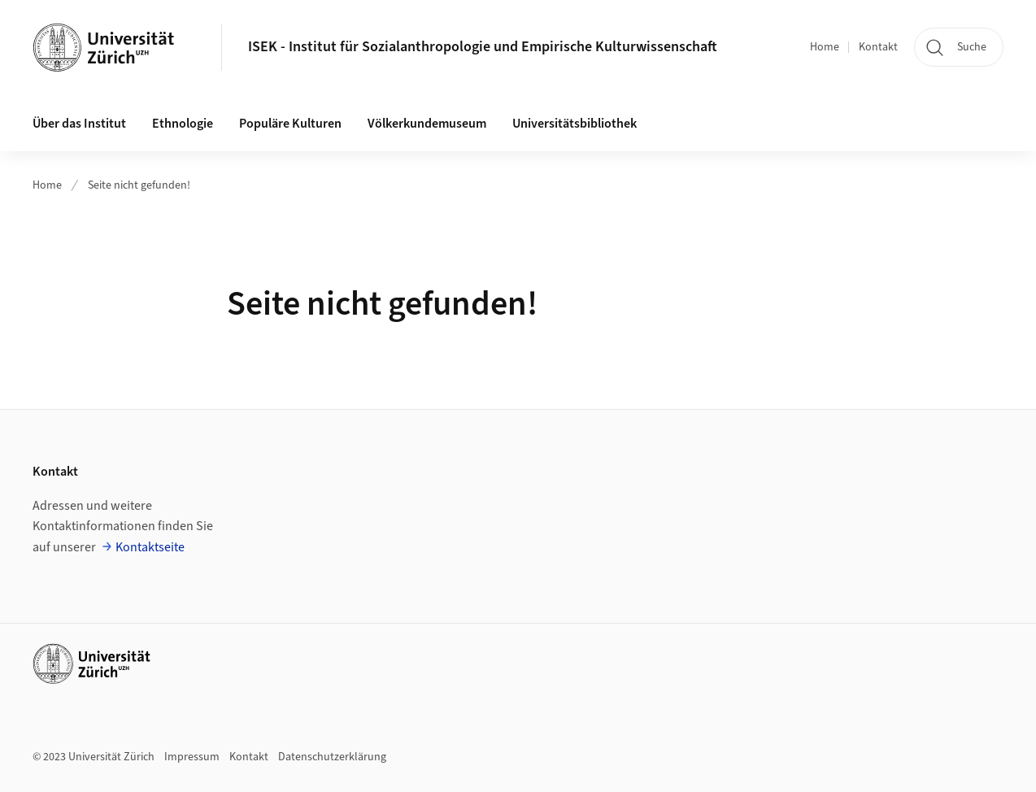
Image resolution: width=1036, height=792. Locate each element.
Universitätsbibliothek (574, 124)
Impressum (192, 757)
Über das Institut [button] (79, 124)
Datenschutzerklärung (332, 757)
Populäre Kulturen (290, 124)
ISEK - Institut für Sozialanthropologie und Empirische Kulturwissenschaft (482, 47)
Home (824, 47)
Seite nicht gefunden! (139, 185)
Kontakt (878, 47)
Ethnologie (182, 124)
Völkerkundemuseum (427, 124)
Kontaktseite (150, 547)
